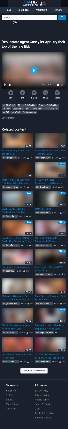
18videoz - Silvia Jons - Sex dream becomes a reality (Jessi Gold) (17, 298)
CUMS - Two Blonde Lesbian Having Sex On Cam (16, 327)
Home (8, 10)
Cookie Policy (42, 399)
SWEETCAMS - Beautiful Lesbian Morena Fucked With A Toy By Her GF (50, 356)
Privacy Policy (42, 395)
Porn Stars (37, 109)
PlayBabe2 (10, 105)
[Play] (5, 85)
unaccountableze (46, 274)
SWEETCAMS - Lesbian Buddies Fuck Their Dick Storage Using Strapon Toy (15, 211)
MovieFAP (11, 408)
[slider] (25, 85)
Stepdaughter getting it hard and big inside (15, 152)
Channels (23, 10)
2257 (37, 408)
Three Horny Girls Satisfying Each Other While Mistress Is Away (16, 181)
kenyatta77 (11, 158)
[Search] (62, 17)
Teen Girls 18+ (51, 109)
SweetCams (44, 187)
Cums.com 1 (11, 332)
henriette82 (44, 213)
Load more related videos (34, 371)
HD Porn (6, 109)
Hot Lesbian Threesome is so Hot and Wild (16, 356)
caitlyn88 (10, 271)
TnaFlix (9, 395)
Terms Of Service (43, 404)
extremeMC (44, 158)
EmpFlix (10, 399)
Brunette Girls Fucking (48, 105)
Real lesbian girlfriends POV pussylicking (49, 269)
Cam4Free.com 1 (13, 245)
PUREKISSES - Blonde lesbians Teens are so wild (50, 152)
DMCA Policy (41, 390)
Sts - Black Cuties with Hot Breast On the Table (48, 240)
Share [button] (45, 94)
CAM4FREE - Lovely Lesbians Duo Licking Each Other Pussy (16, 240)
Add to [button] (57, 94)
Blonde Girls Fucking (27, 105)
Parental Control (43, 417)
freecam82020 (45, 303)
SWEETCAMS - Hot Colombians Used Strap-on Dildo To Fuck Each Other (48, 181)
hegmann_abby (46, 332)
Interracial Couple (44, 209)
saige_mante (45, 245)
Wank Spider (12, 404)
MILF (28, 109)
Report (34, 94)
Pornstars (41, 10)
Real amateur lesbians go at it (16, 267)
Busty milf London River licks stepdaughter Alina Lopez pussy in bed (49, 327)
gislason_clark (12, 303)
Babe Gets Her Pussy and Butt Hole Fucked (50, 298)
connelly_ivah (12, 187)
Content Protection (44, 413)
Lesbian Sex (18, 109)
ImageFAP (11, 390)
